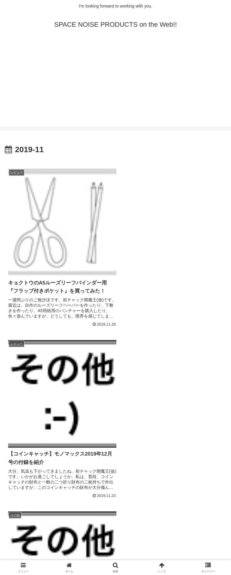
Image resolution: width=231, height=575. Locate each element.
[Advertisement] (115, 85)
